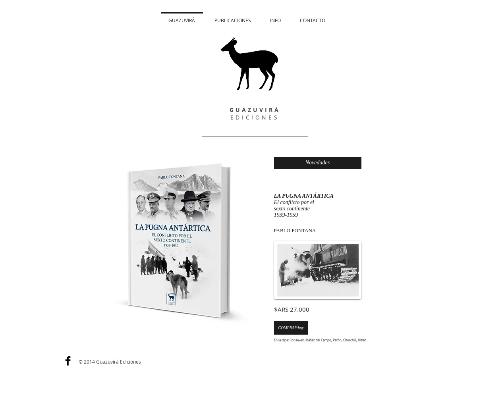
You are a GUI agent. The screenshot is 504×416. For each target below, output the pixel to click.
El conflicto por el (294, 202)
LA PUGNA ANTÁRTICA (304, 196)
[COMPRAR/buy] (291, 328)
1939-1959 (286, 215)
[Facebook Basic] (68, 361)
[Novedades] (317, 163)
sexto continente (292, 209)
